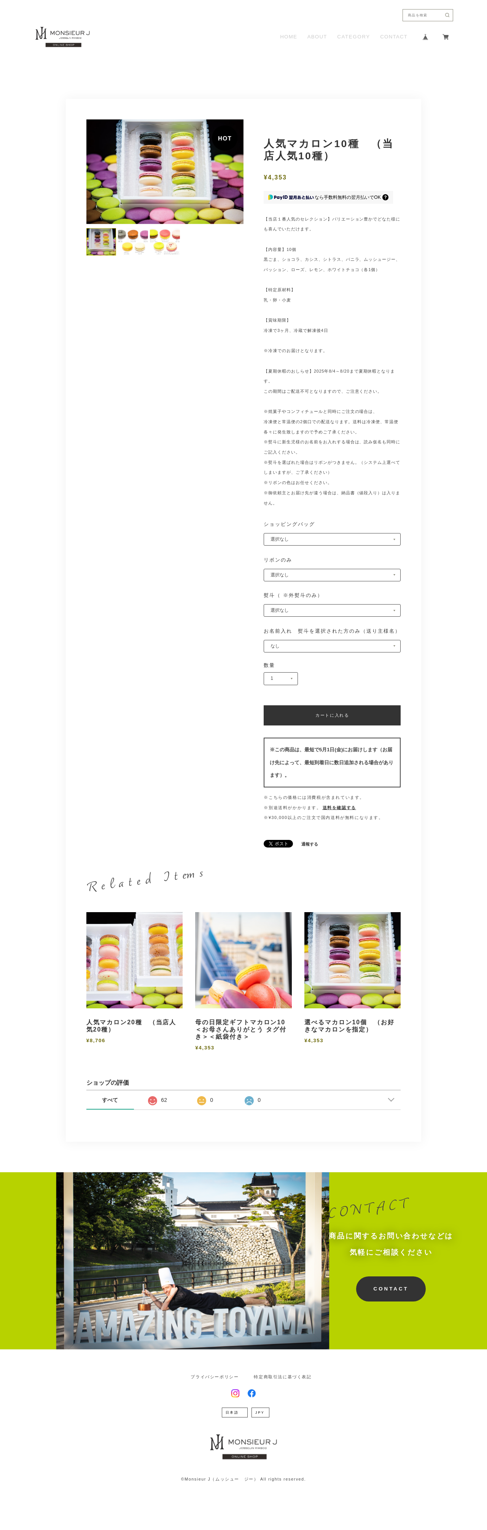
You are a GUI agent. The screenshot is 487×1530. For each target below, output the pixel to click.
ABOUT (317, 36)
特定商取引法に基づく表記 (282, 1377)
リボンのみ (278, 560)
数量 (269, 665)
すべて (110, 1100)
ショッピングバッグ (289, 524)
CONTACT (393, 36)
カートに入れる (332, 715)
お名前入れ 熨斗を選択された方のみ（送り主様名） (332, 631)
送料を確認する (339, 807)
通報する (309, 844)
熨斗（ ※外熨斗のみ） (293, 595)
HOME (288, 36)
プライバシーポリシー (215, 1377)
